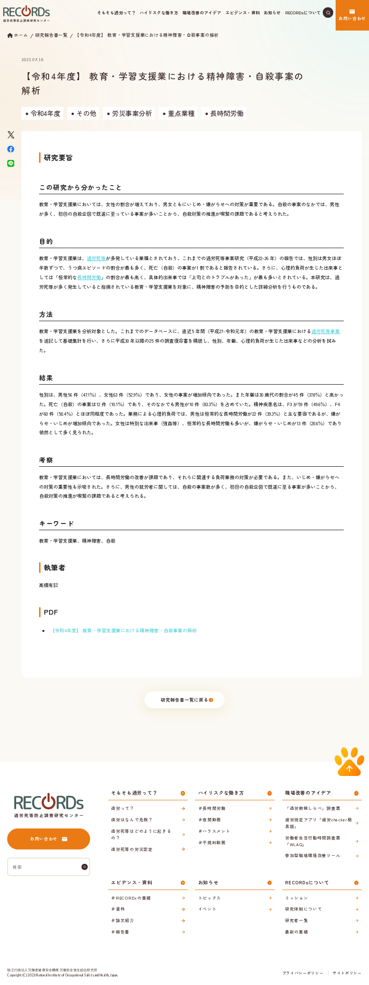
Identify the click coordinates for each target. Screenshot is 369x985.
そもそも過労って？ (116, 12)
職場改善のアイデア (202, 12)
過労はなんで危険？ (132, 819)
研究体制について (303, 909)
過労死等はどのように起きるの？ (141, 834)
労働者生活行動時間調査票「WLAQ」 (312, 841)
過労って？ (122, 808)
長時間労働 (89, 277)
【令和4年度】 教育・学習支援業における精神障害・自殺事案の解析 (147, 35)
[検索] (84, 867)
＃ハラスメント (214, 831)
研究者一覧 (296, 920)
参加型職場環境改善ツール (312, 855)
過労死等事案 (325, 331)
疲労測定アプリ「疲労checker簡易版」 (318, 823)
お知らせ (272, 12)
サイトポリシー (347, 972)
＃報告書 (120, 931)
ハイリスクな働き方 (159, 12)
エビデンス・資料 (243, 12)
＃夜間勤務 (209, 819)
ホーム (21, 35)
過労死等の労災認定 (132, 849)
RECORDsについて (303, 12)
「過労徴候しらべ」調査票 (312, 808)
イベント (207, 909)
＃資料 (118, 909)
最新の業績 (296, 931)
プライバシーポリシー (302, 972)
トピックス (209, 898)
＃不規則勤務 (212, 842)
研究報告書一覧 (51, 35)
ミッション (296, 898)
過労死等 (96, 258)
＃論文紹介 (122, 920)
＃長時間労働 (212, 808)
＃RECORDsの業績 (131, 898)
